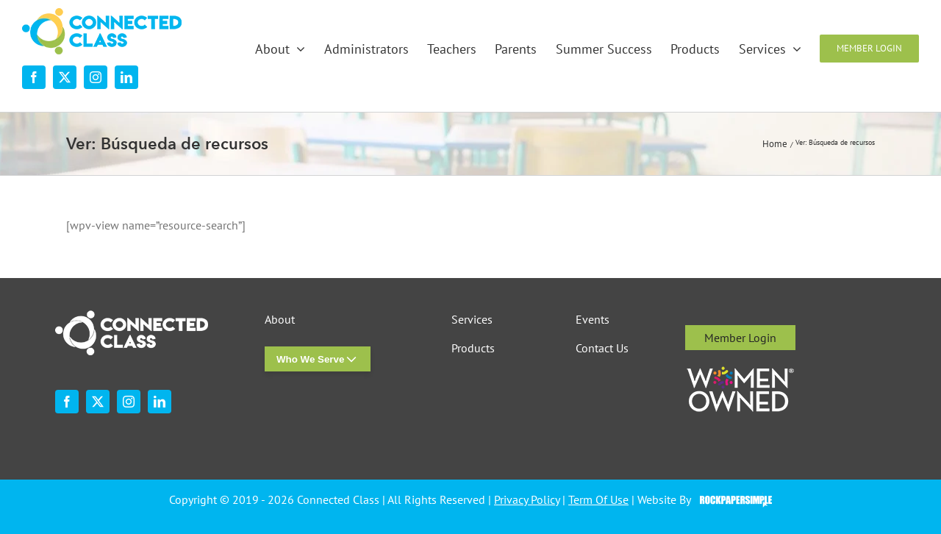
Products (473, 348)
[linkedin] (126, 77)
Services (472, 319)
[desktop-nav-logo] (102, 14)
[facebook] (34, 77)
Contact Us (602, 348)
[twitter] (64, 77)
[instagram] (95, 77)
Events (592, 319)
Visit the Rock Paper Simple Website (732, 500)
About (280, 319)
